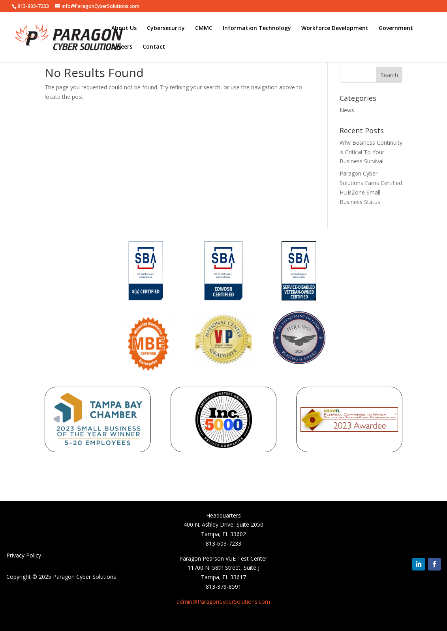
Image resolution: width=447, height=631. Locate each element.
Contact (154, 47)
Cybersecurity (166, 28)
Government (396, 28)
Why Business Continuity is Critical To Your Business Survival (371, 152)
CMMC (203, 28)
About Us (124, 28)
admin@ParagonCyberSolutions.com (223, 601)
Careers (121, 47)
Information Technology (257, 28)
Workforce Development (334, 28)
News (347, 110)
